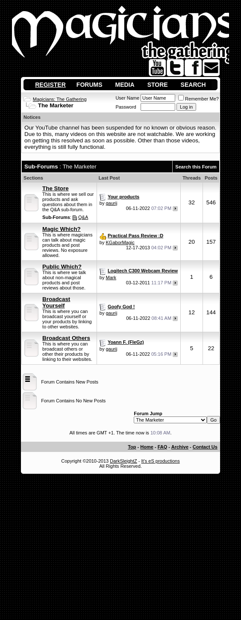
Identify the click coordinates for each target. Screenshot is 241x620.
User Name (127, 97)
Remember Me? (198, 98)
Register (50, 84)
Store (157, 84)
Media (125, 84)
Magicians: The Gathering (60, 99)
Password (125, 106)
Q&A (83, 217)
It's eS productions (160, 461)
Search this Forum (196, 166)
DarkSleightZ (123, 461)
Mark (111, 277)
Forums (89, 84)
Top (132, 446)
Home (146, 446)
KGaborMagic (120, 242)
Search (193, 84)
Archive (179, 446)
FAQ (163, 446)
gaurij (112, 203)
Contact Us (205, 446)
